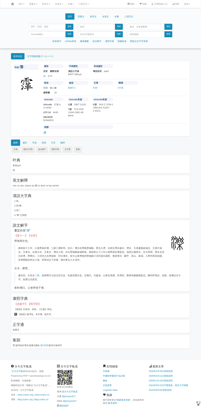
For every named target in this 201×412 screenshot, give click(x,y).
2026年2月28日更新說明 (161, 371)
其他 (187, 4)
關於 (131, 4)
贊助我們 (64, 405)
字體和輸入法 (159, 4)
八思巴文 (84, 4)
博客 (175, 4)
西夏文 (33, 4)
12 (53, 88)
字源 (34, 142)
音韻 (44, 142)
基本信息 (17, 56)
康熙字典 (109, 41)
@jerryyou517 (69, 396)
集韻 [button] (78, 149)
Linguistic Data (110, 390)
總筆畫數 (84, 41)
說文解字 (97, 41)
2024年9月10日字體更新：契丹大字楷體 (168, 385)
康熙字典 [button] (55, 149)
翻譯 (62, 142)
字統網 (106, 371)
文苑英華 (107, 385)
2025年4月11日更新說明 (161, 376)
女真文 (59, 4)
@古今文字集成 (69, 391)
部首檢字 (56, 41)
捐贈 (143, 4)
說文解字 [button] (42, 149)
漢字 (21, 4)
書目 (25, 142)
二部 (37, 275)
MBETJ (71, 88)
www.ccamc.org (25, 394)
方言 (53, 142)
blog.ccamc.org (25, 399)
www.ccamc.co (42, 394)
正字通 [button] (67, 149)
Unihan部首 (70, 41)
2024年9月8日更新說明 (160, 390)
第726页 (44, 345)
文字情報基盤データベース (40, 56)
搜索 (69, 26)
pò (44, 76)
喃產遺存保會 (123, 400)
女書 (71, 4)
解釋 (15, 142)
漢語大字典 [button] (28, 149)
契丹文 (46, 4)
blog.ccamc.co (41, 399)
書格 (105, 380)
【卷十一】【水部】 (26, 235)
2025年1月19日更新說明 (161, 380)
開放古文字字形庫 (139, 41)
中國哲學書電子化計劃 (114, 376)
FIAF (95, 88)
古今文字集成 (18, 371)
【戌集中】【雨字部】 (27, 303)
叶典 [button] (16, 149)
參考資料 (112, 403)
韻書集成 (122, 41)
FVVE (121, 88)
